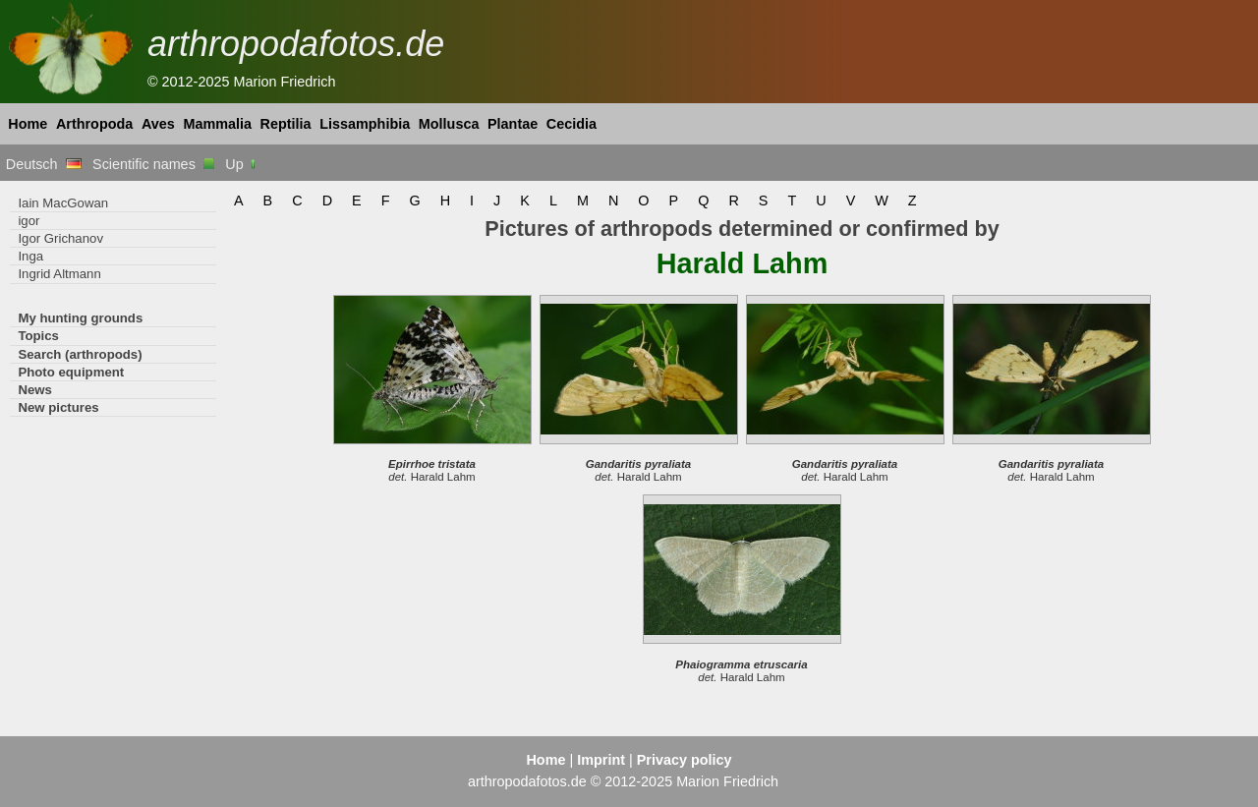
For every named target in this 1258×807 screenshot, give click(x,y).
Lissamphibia (364, 124)
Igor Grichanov (60, 238)
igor (28, 220)
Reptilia (286, 124)
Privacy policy (684, 760)
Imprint (601, 760)
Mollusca (449, 124)
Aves (158, 124)
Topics (38, 335)
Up (241, 164)
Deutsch (44, 164)
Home (27, 124)
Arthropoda (94, 124)
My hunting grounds (80, 318)
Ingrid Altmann (59, 273)
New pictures (58, 407)
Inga (30, 256)
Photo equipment (71, 372)
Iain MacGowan (63, 203)
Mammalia (217, 124)
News (35, 389)
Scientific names (153, 164)
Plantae (512, 124)
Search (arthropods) (80, 354)
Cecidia (571, 124)
